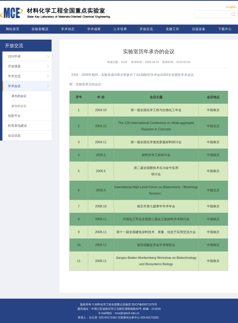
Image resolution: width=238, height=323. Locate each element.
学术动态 (68, 29)
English (231, 7)
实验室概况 (40, 29)
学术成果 (94, 29)
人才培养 (120, 29)
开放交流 (146, 29)
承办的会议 (19, 96)
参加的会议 (19, 106)
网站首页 (12, 29)
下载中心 (225, 29)
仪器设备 (198, 29)
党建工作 (172, 29)
